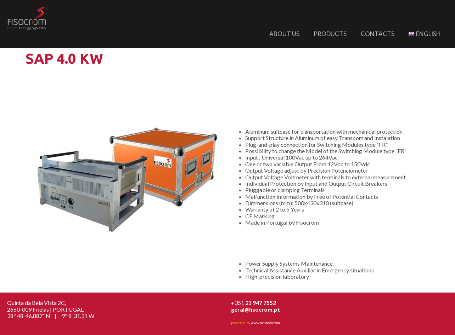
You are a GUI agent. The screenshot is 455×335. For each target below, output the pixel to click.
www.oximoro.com (265, 322)
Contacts (377, 33)
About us (284, 33)
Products (330, 33)
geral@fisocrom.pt (255, 309)
